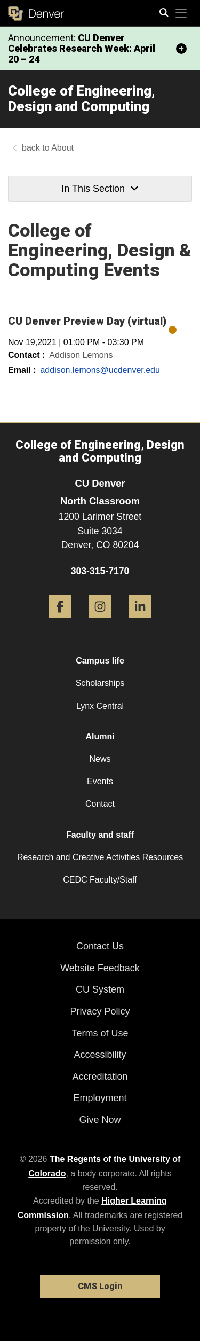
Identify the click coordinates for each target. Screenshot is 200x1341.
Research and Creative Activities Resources (100, 857)
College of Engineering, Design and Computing (81, 98)
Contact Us (100, 946)
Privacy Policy (100, 1011)
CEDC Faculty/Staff (100, 879)
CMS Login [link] (100, 1286)
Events (100, 781)
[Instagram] (100, 622)
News (99, 758)
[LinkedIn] (140, 622)
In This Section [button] (99, 188)
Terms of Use (99, 1033)
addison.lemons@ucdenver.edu (99, 370)
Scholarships (100, 683)
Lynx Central (100, 706)
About (62, 147)
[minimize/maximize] (181, 48)
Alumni (99, 736)
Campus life (100, 660)
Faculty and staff (100, 834)
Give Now (100, 1119)
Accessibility (100, 1054)
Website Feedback (100, 968)
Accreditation (99, 1076)
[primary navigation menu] (181, 13)
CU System (100, 989)
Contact (100, 803)
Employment (99, 1098)
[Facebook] (60, 622)
